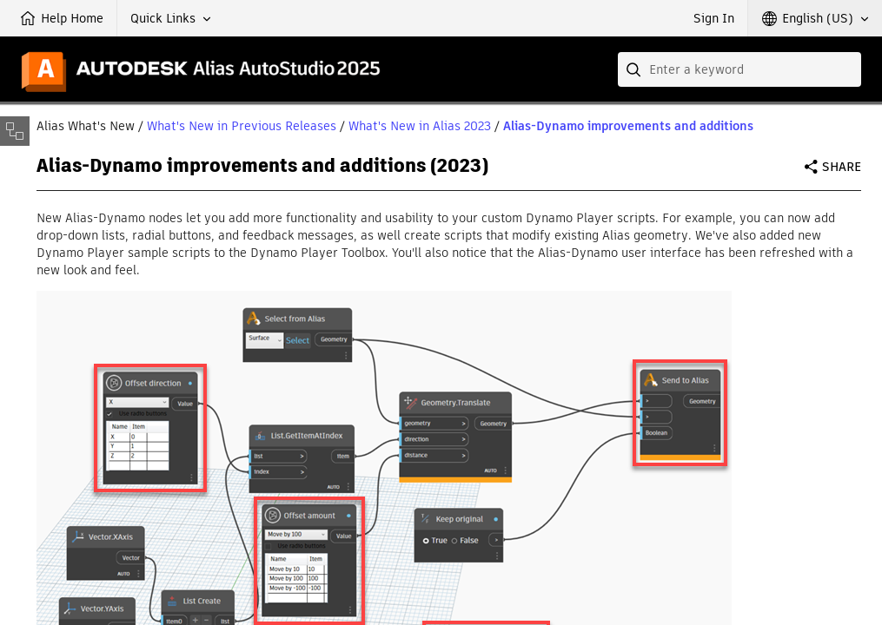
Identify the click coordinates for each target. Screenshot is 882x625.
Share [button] (841, 167)
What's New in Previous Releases (241, 126)
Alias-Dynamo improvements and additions (628, 126)
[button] (170, 18)
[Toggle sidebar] (15, 131)
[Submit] (635, 69)
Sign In (713, 18)
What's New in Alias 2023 (419, 126)
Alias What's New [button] (85, 126)
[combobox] (739, 69)
